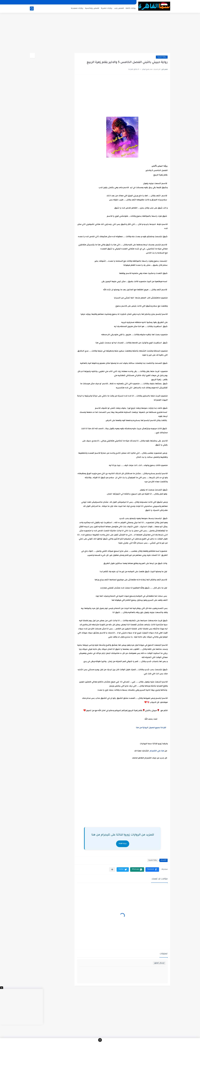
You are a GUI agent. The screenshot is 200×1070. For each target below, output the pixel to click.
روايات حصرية (106, 8)
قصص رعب (119, 8)
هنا (162, 751)
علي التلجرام (155, 751)
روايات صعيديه (77, 8)
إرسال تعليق (159, 963)
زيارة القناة (123, 844)
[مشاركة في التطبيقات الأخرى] (112, 869)
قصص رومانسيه (92, 8)
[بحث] (32, 8)
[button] (152, 869)
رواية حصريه (162, 57)
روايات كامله (131, 8)
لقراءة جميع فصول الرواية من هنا (150, 728)
